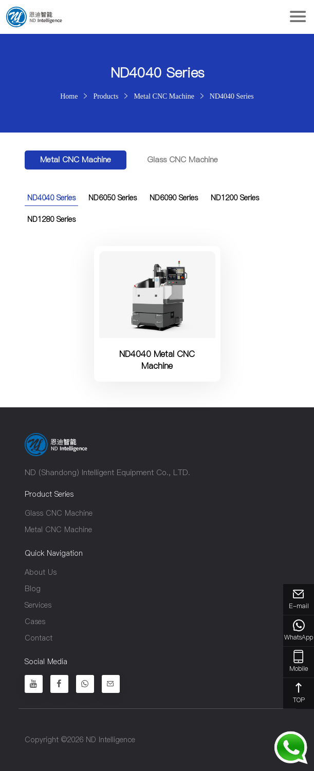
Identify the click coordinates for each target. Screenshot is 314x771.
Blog (33, 589)
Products (105, 96)
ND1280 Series (51, 219)
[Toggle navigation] (297, 17)
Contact (38, 638)
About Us (41, 572)
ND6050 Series (112, 198)
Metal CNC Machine (164, 96)
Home (69, 96)
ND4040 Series (232, 96)
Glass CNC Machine (182, 159)
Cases (35, 621)
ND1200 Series (235, 198)
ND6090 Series (174, 198)
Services (38, 605)
